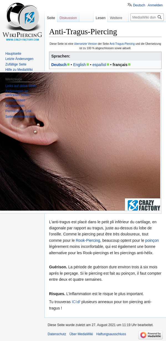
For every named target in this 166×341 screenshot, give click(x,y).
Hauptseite (13, 54)
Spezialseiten (15, 100)
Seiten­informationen (20, 117)
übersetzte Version (85, 43)
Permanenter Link (18, 111)
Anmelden (155, 5)
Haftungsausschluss (111, 334)
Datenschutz (57, 334)
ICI (74, 302)
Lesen (100, 18)
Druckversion (15, 106)
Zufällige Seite (15, 64)
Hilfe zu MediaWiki (19, 70)
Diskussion (68, 18)
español (99, 64)
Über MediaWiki (81, 334)
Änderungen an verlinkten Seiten (17, 93)
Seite (51, 18)
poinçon (152, 240)
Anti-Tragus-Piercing (122, 43)
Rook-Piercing (88, 240)
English (79, 64)
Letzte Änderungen (19, 59)
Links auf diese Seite (20, 86)
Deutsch (59, 64)
